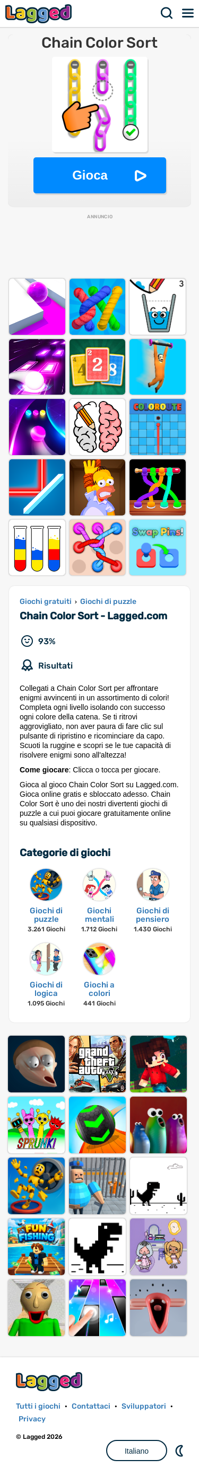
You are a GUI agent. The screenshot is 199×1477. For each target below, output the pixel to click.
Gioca (90, 175)
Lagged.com (50, 1381)
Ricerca (167, 13)
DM (180, 1450)
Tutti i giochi (38, 1406)
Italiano (137, 1451)
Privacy (32, 1418)
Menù (188, 13)
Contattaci (91, 1406)
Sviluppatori (144, 1406)
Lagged (39, 13)
